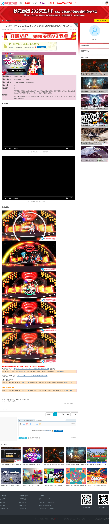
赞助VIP (42, 3)
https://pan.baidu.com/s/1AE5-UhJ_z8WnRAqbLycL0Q (31, 369)
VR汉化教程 (22, 499)
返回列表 (49, 414)
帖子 (27, 20)
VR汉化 (34, 3)
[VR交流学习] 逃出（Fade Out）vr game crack (17, 399)
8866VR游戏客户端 (64, 519)
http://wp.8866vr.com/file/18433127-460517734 (32, 376)
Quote (33, 424)
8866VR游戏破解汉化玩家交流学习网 (100, 519)
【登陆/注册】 (22, 371)
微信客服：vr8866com (45, 505)
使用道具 (72, 403)
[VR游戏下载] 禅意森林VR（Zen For (97, 464)
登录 (13, 47)
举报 (68, 403)
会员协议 (2, 502)
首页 (21, 3)
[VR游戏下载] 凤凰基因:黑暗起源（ (97, 485)
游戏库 (27, 3)
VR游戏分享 (23, 496)
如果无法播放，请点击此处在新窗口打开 (38, 152)
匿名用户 (4, 29)
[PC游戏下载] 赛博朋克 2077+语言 (54, 464)
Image (27, 424)
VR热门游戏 (22, 505)
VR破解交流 (10, 20)
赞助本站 (56, 519)
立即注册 (32, 47)
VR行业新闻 (22, 502)
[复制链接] (72, 26)
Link (30, 424)
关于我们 (3, 496)
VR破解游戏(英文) (19, 20)
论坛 (76, 3)
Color (24, 424)
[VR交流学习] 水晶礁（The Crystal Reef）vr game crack (20, 401)
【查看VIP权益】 (60, 371)
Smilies (40, 424)
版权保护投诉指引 (39, 519)
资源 (9, 53)
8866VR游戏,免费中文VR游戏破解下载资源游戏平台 (0, 20)
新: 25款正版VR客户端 (64, 3)
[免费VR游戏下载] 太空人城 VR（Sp (33, 464)
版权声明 (2, 499)
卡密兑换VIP (79, 519)
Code (36, 424)
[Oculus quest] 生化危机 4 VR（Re (76, 464)
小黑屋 (51, 519)
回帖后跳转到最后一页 (34, 438)
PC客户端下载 (4, 508)
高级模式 (73, 423)
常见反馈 (2, 505)
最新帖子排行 (86, 519)
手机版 (47, 519)
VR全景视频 (22, 508)
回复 (65, 403)
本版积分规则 (72, 437)
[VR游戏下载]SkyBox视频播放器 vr (11, 464)
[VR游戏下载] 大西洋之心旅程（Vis (32, 485)
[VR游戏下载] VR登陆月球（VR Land (11, 485)
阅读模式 (24, 29)
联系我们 (42, 496)
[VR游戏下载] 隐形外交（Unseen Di (54, 485)
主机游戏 (51, 3)
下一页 (74, 414)
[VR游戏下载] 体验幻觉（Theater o (76, 485)
